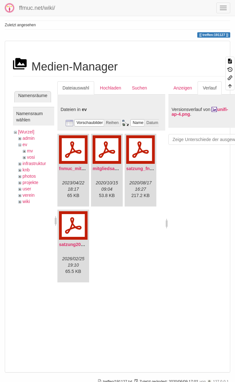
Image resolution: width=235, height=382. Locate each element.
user (27, 188)
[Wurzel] (26, 131)
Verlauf (210, 87)
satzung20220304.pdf (81, 244)
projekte (30, 182)
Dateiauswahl (75, 87)
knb (26, 169)
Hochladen (110, 87)
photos (29, 176)
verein (29, 195)
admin (29, 138)
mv (30, 150)
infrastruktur (34, 163)
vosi (31, 157)
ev (25, 144)
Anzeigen (182, 87)
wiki (26, 201)
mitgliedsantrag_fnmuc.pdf (121, 168)
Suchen (139, 87)
